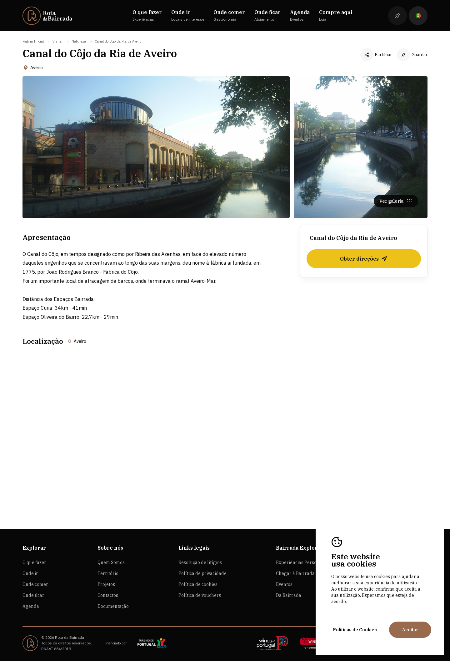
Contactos (108, 595)
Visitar (57, 41)
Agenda (30, 606)
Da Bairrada (288, 595)
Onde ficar (33, 595)
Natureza (79, 41)
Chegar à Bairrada (295, 573)
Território (108, 573)
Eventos (284, 584)
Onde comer (35, 584)
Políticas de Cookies (355, 630)
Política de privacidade (202, 573)
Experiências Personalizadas (306, 562)
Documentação (113, 606)
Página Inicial (33, 41)
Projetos (106, 584)
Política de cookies (198, 584)
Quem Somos (111, 562)
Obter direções (364, 260)
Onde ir (30, 573)
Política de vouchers (199, 595)
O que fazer (34, 562)
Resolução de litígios (200, 562)
